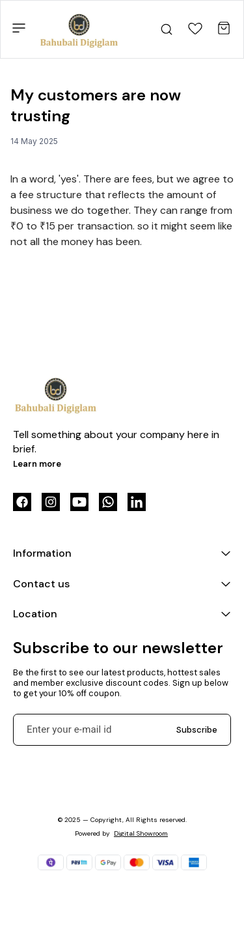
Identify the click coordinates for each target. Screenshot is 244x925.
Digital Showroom (141, 833)
